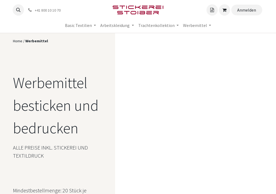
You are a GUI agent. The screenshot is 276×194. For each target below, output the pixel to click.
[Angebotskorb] (212, 10)
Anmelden (246, 10)
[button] (18, 10)
